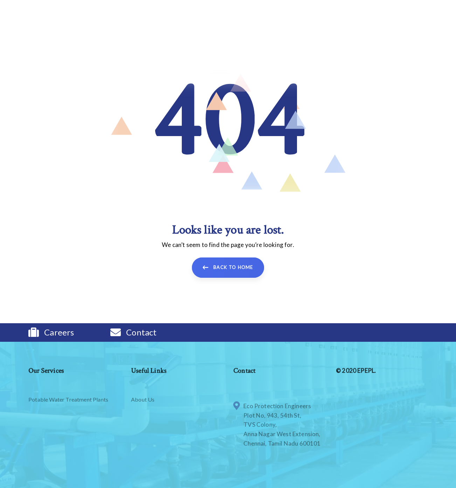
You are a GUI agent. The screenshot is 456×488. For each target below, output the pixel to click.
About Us (142, 422)
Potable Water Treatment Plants (68, 422)
